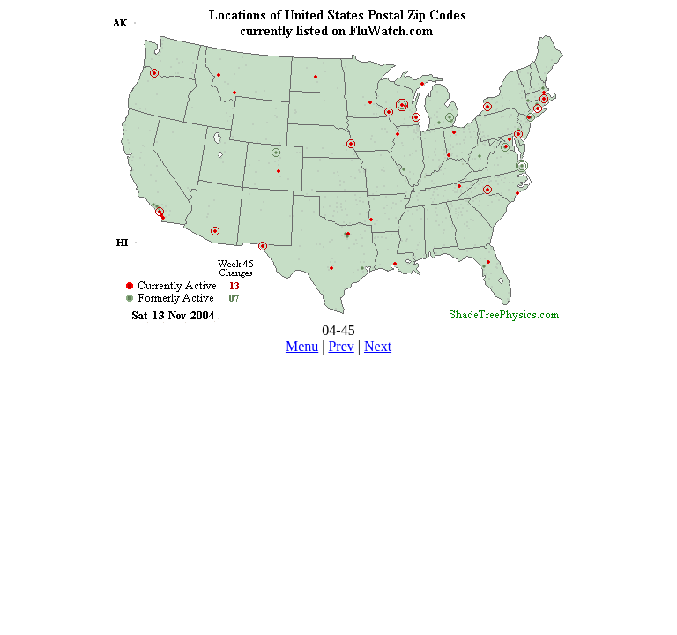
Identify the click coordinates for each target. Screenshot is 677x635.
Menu (302, 346)
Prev (340, 346)
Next (377, 346)
